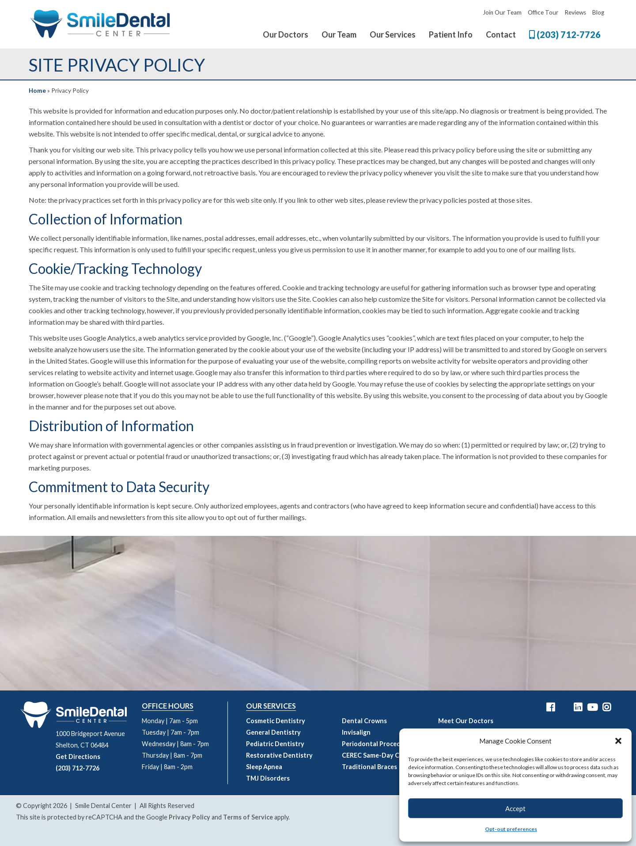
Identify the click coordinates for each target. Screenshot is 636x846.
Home (37, 90)
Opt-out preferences (511, 829)
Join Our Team (502, 12)
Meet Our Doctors (465, 721)
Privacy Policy (189, 817)
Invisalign (356, 732)
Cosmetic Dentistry (275, 721)
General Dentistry (273, 732)
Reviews (575, 12)
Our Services (393, 34)
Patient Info (451, 34)
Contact (501, 34)
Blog (598, 12)
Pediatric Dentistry (275, 743)
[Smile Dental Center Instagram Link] (606, 707)
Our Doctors (285, 34)
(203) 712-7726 (565, 34)
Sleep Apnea (264, 766)
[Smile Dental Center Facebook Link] (550, 707)
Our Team (339, 34)
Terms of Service (248, 817)
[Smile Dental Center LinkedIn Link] (578, 707)
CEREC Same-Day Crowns (380, 755)
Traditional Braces (369, 766)
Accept (515, 808)
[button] (618, 740)
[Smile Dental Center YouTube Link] (592, 707)
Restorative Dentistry (279, 755)
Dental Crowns (364, 721)
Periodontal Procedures (378, 743)
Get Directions (78, 756)
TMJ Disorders (268, 778)
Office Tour (543, 12)
